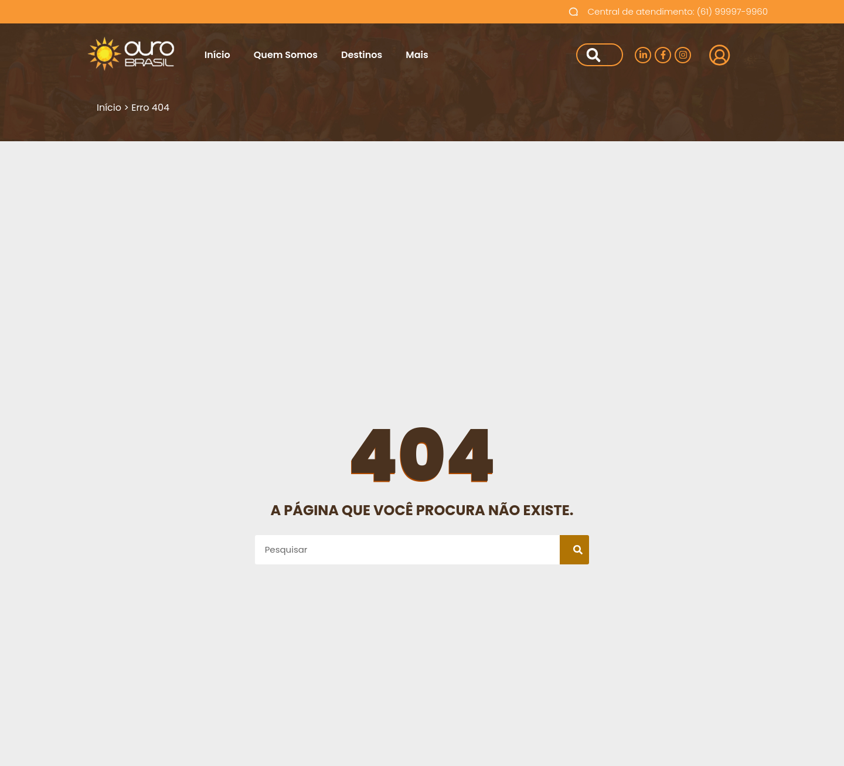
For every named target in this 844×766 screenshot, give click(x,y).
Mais (417, 55)
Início (217, 55)
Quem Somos (286, 55)
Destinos (361, 55)
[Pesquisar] (592, 55)
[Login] (716, 55)
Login (750, 55)
